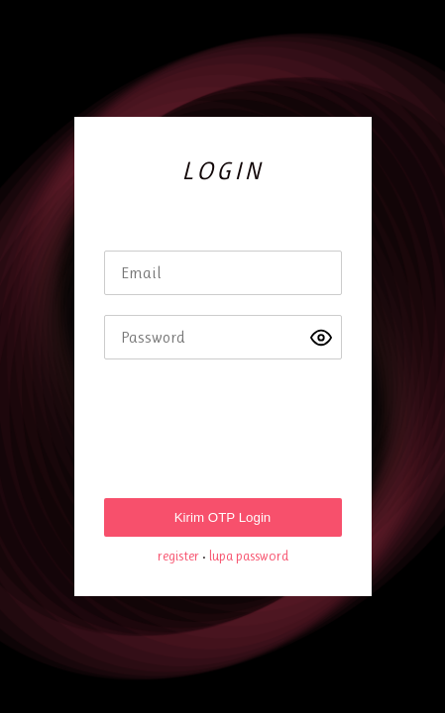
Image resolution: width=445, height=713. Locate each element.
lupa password (248, 555)
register (178, 555)
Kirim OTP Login (223, 517)
